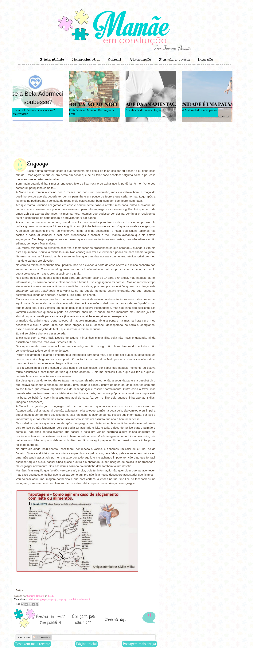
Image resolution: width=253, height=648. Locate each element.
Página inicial (86, 644)
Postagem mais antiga (139, 644)
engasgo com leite (68, 599)
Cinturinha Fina (86, 59)
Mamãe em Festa (174, 59)
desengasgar (40, 599)
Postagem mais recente (32, 644)
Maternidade (52, 59)
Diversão (205, 59)
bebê (30, 599)
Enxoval (114, 59)
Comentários (24, 637)
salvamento (85, 599)
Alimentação (140, 59)
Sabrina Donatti (36, 596)
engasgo (53, 599)
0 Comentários (42, 637)
